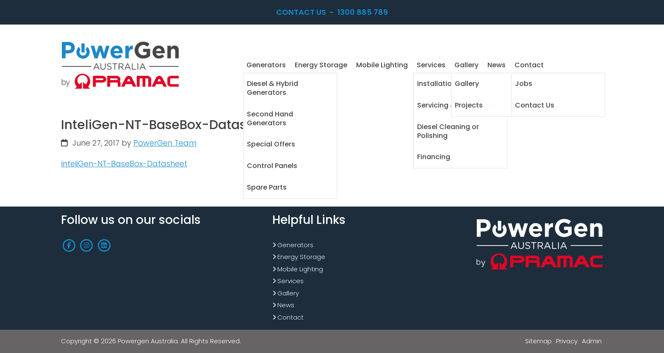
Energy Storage (301, 256)
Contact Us (301, 12)
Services (290, 280)
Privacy (567, 340)
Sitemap (538, 340)
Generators (295, 244)
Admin (592, 340)
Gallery (288, 293)
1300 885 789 (363, 12)
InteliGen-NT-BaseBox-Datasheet (124, 163)
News (285, 305)
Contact (290, 317)
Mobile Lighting (300, 269)
